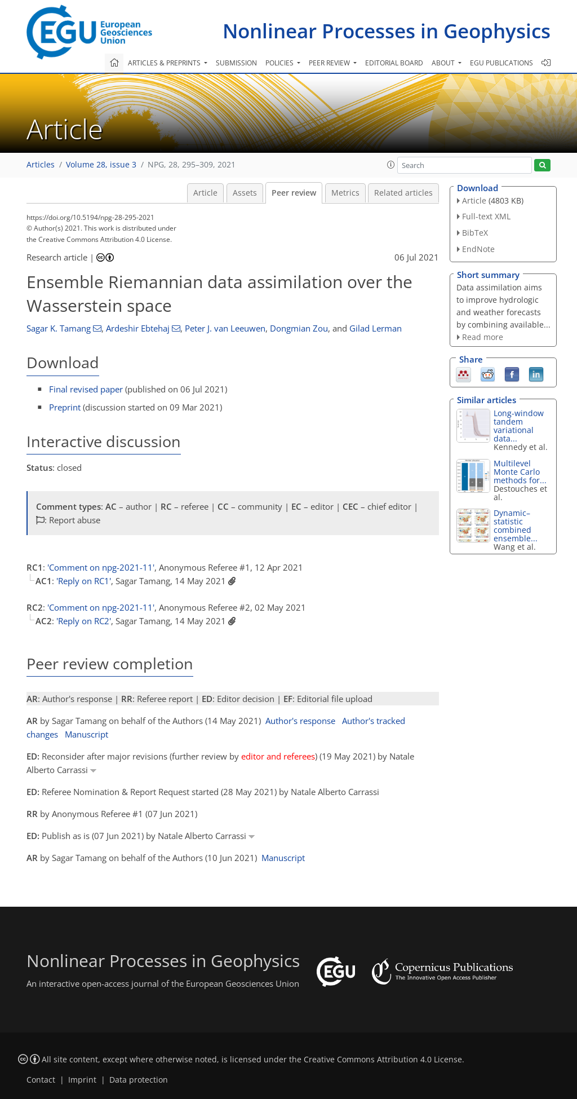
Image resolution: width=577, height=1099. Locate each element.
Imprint (82, 1080)
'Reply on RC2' (83, 620)
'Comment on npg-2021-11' (100, 567)
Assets (245, 193)
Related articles (403, 193)
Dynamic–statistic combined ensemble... (516, 525)
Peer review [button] (330, 63)
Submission (236, 63)
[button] (391, 165)
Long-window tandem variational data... (519, 426)
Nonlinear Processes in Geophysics (387, 30)
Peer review (294, 193)
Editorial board (394, 63)
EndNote (478, 249)
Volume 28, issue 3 (101, 165)
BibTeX (475, 232)
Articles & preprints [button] (165, 63)
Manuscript (86, 734)
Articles (40, 165)
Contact (40, 1080)
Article (205, 193)
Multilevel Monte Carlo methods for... (520, 471)
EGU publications (501, 63)
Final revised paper (86, 389)
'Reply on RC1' (83, 580)
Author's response (300, 720)
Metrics (345, 193)
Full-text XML (486, 216)
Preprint (65, 407)
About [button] (444, 63)
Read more (482, 337)
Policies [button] (280, 63)
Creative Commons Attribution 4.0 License (383, 1059)
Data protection (138, 1080)
